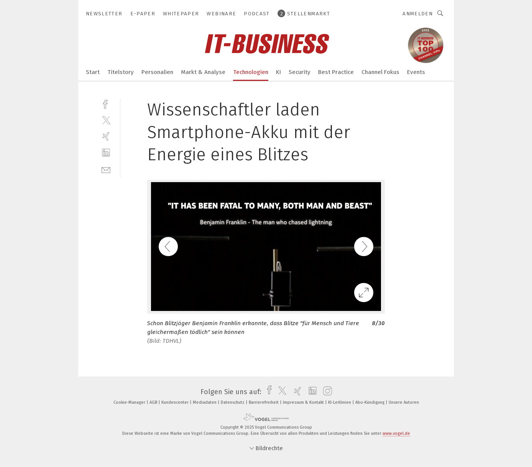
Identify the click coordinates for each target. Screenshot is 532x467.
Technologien (250, 72)
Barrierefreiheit (264, 402)
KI (278, 72)
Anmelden (417, 13)
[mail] (106, 169)
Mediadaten (205, 402)
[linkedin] (106, 153)
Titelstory (120, 72)
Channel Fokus (380, 72)
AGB (153, 402)
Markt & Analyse (203, 72)
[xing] (106, 136)
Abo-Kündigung (370, 402)
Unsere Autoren (404, 402)
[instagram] (325, 392)
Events (416, 72)
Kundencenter (175, 402)
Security (299, 72)
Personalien (157, 72)
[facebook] (106, 103)
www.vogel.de (396, 433)
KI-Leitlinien (340, 402)
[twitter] (106, 120)
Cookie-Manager (129, 402)
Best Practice (336, 72)
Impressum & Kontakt (304, 402)
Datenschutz (233, 402)
